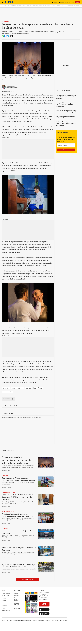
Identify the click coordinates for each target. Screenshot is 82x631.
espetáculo (38, 388)
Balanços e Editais (17, 600)
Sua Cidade (70, 5)
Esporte (35, 5)
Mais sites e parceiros (17, 596)
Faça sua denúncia (16, 603)
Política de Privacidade (17, 607)
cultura (28, 388)
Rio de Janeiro (21, 5)
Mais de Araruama (27, 579)
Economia (47, 5)
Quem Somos (63, 620)
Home (4, 5)
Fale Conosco (55, 620)
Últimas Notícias (11, 5)
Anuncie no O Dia (69, 2)
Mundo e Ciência (61, 5)
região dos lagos (17, 388)
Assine (77, 2)
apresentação (7, 392)
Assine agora (44, 604)
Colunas (41, 5)
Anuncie (29, 620)
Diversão (29, 5)
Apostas (76, 5)
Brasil (53, 5)
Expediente (47, 620)
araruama (6, 388)
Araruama (5, 21)
